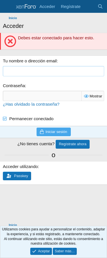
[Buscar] (100, 6)
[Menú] (8, 6)
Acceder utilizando (20, 166)
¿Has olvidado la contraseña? (31, 104)
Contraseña (14, 85)
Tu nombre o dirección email (30, 60)
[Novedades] (88, 6)
